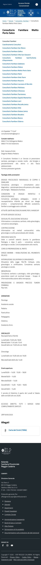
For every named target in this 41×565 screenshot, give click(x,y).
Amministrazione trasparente (14, 519)
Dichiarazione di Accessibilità (14, 529)
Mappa (36, 557)
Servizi (11, 21)
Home (4, 21)
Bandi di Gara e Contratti (13, 523)
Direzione (8, 501)
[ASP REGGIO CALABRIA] (20, 13)
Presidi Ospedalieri (11, 511)
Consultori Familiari (22, 21)
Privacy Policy (15, 557)
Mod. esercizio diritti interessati (23, 559)
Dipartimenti (9, 508)
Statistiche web (6, 559)
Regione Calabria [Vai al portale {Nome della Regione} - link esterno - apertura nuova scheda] (7, 4)
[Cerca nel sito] (38, 12)
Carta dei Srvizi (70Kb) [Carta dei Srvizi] (18, 430)
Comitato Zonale (10, 514)
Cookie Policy (26, 557)
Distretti (7, 504)
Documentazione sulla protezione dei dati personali (22, 532)
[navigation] (4, 13)
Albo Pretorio (9, 526)
